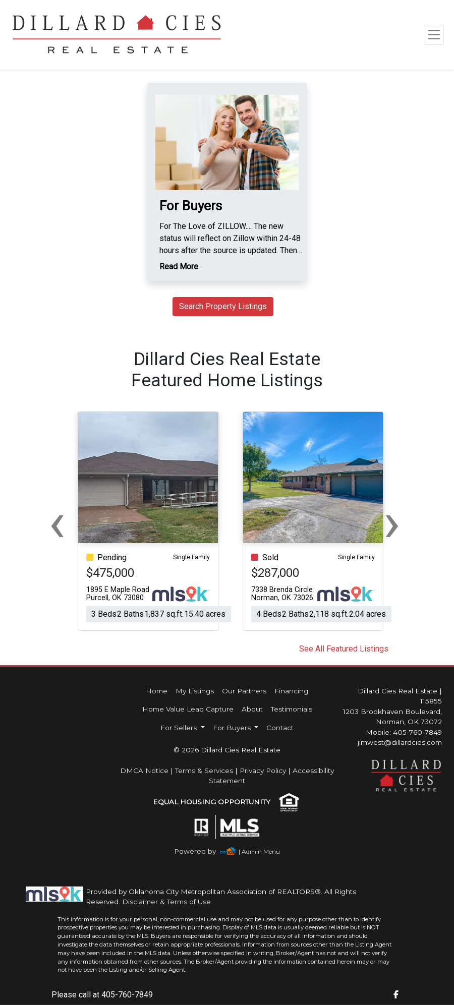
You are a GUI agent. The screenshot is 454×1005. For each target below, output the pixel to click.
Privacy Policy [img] (263, 770)
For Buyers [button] (233, 728)
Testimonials (291, 709)
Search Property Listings (223, 306)
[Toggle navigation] (434, 35)
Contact (280, 728)
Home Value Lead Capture (188, 709)
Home (156, 691)
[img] (201, 851)
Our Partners (244, 691)
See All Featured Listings (343, 649)
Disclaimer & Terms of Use (166, 902)
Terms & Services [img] (204, 770)
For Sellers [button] (179, 728)
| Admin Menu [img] (259, 851)
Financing (291, 691)
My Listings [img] (195, 691)
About (252, 709)
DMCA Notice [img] (144, 770)
